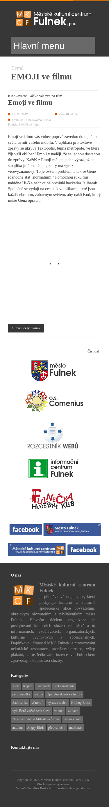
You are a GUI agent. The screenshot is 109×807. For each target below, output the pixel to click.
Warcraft (37, 703)
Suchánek (43, 686)
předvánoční (56, 728)
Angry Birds (35, 728)
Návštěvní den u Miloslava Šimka (36, 719)
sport (15, 686)
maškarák (76, 728)
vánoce (59, 711)
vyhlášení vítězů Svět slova (31, 711)
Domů (18, 68)
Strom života (72, 719)
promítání (18, 119)
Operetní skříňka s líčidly (64, 694)
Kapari (28, 686)
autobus (17, 728)
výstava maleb (57, 703)
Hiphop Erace (80, 703)
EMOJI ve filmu (29, 124)
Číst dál (93, 351)
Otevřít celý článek (26, 328)
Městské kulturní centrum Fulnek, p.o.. (65, 779)
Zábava (73, 711)
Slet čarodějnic (64, 686)
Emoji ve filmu (30, 102)
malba (38, 694)
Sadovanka (20, 703)
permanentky (21, 694)
